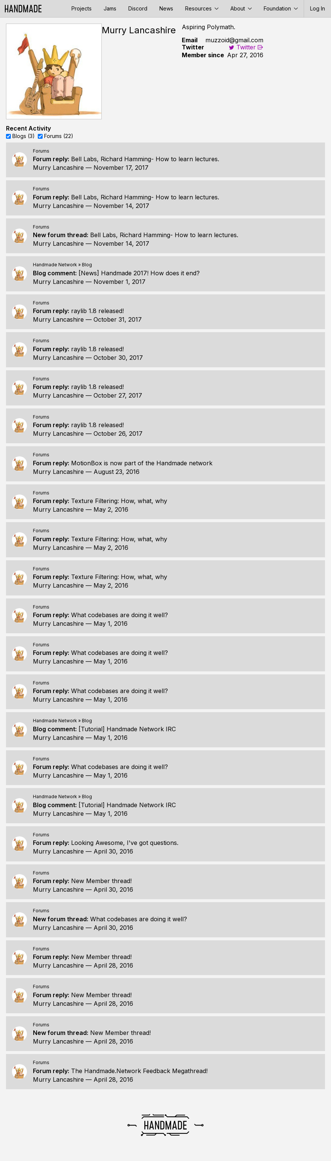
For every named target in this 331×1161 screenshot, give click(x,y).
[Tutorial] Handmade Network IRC (127, 729)
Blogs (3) (23, 136)
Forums (41, 151)
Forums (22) (58, 136)
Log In (317, 8)
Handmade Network (55, 264)
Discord (137, 8)
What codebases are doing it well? (119, 615)
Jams (110, 8)
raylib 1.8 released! (97, 311)
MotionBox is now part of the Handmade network (141, 463)
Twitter (242, 47)
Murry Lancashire (58, 167)
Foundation (281, 8)
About (241, 8)
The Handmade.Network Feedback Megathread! (139, 1071)
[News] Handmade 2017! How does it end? (139, 273)
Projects (81, 8)
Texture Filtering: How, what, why (119, 501)
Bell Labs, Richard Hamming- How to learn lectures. (145, 159)
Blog (87, 264)
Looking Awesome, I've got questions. (124, 842)
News (166, 8)
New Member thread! (101, 881)
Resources (201, 8)
